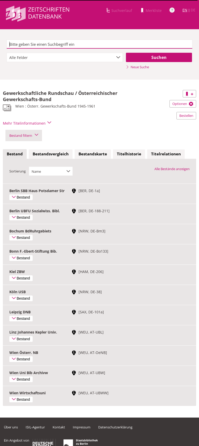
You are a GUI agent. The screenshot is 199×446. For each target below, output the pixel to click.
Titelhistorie (129, 153)
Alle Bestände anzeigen (172, 169)
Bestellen (186, 115)
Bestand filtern (23, 135)
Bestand (15, 153)
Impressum (81, 427)
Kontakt (59, 427)
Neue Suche (137, 67)
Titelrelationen (166, 153)
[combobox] (64, 57)
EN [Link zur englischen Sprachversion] (184, 9)
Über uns (11, 427)
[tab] (15, 154)
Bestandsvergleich (51, 153)
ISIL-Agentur (35, 427)
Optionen (182, 103)
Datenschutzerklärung (115, 427)
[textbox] (99, 44)
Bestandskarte (93, 153)
